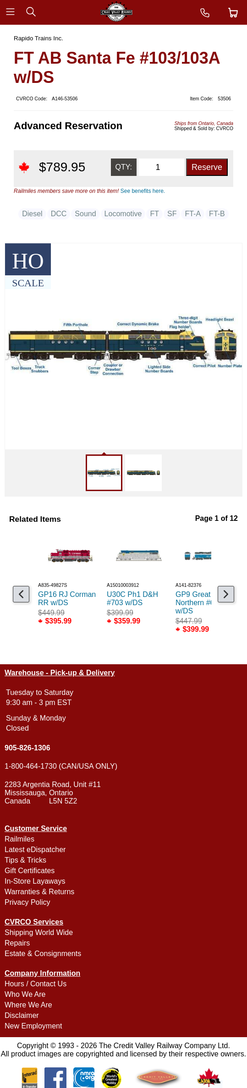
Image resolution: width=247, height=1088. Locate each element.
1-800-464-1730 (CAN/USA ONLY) (61, 766)
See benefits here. (143, 191)
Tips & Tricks (25, 860)
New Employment (33, 1026)
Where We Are (28, 1005)
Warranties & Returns (39, 892)
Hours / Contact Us (35, 984)
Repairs (17, 943)
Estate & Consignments (43, 953)
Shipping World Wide (39, 932)
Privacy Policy (27, 902)
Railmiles (19, 839)
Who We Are (25, 994)
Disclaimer (22, 1015)
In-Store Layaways (35, 881)
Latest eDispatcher (35, 849)
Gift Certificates (30, 871)
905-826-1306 (27, 748)
